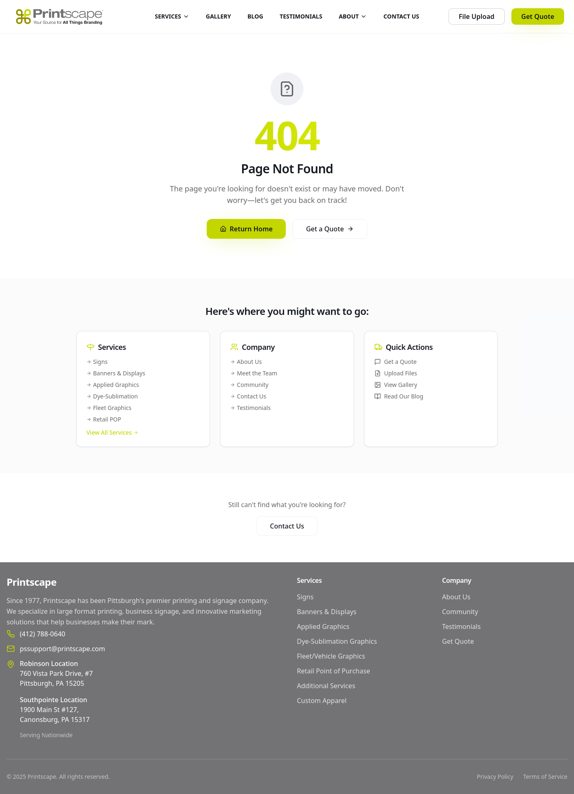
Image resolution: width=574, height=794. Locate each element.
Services (309, 580)
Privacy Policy (495, 776)
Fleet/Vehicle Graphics (331, 656)
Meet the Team (253, 373)
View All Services (112, 432)
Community (249, 385)
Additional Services (326, 685)
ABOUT (353, 16)
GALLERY (218, 16)
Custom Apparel (322, 700)
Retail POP (103, 419)
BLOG (255, 16)
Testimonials (250, 408)
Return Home (246, 228)
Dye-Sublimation (112, 396)
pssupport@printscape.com (62, 648)
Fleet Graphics (108, 408)
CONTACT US (401, 16)
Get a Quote (330, 228)
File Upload (477, 16)
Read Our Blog (399, 396)
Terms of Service (545, 776)
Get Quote (537, 16)
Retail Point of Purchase (333, 670)
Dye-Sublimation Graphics (337, 641)
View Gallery (395, 385)
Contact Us (248, 396)
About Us (245, 362)
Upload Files (395, 373)
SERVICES (172, 16)
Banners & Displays (115, 373)
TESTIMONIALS (301, 16)
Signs (96, 362)
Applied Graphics (112, 385)
